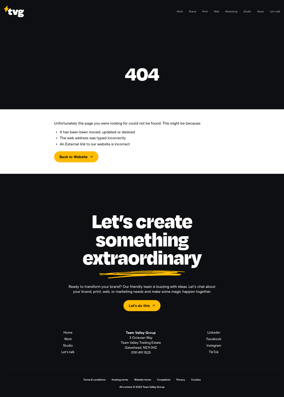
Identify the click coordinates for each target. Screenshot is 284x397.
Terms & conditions (94, 380)
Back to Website (73, 157)
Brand (192, 11)
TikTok (214, 351)
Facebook (213, 339)
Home (67, 332)
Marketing (231, 11)
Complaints (163, 380)
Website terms (142, 380)
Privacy (180, 380)
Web (216, 11)
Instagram (213, 345)
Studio (247, 11)
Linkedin (213, 332)
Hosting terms (120, 380)
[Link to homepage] (14, 15)
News (260, 11)
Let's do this (139, 305)
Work (180, 11)
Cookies (196, 380)
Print (205, 11)
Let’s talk (275, 11)
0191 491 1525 (141, 352)
